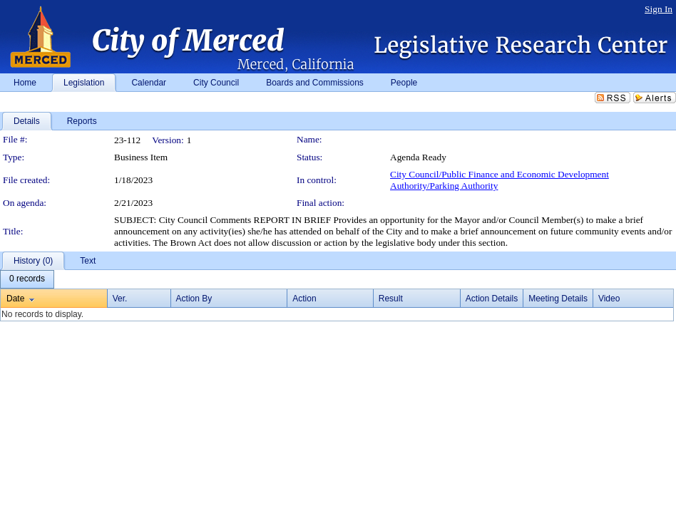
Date (15, 299)
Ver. (120, 299)
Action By (194, 299)
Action (304, 299)
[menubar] (27, 279)
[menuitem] (27, 279)
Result (391, 299)
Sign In (658, 9)
